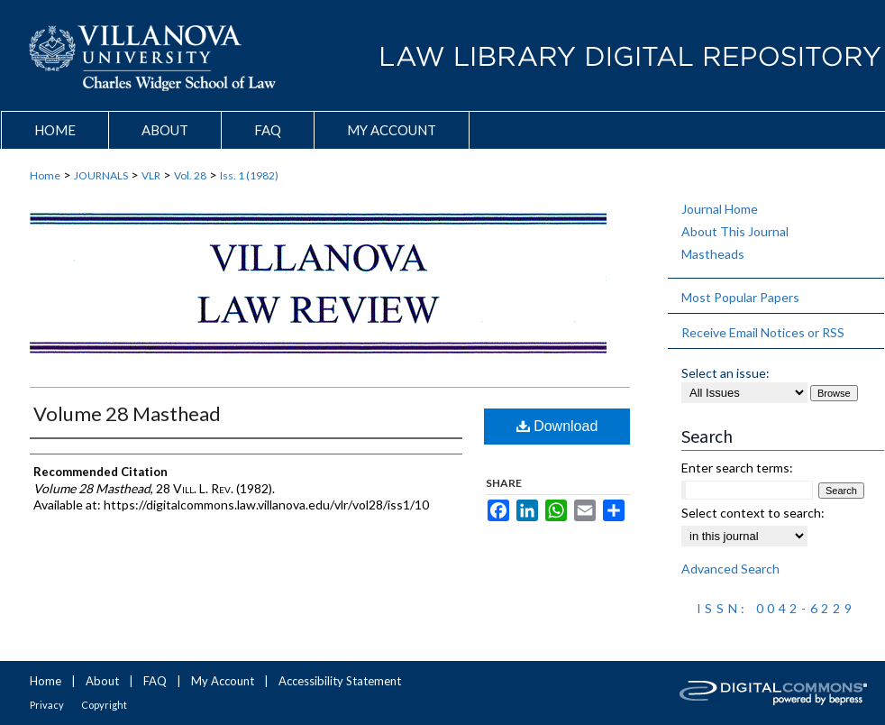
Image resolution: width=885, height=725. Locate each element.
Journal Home (719, 208)
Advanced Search (730, 568)
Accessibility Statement (339, 681)
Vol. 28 (190, 175)
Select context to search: (753, 512)
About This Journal (735, 231)
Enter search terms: (737, 467)
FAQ (155, 681)
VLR (150, 175)
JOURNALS (101, 175)
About (102, 681)
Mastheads (712, 254)
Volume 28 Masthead (127, 413)
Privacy (47, 705)
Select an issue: (725, 373)
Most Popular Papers (740, 297)
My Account (222, 681)
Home (45, 175)
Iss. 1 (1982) (249, 175)
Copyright (104, 705)
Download (557, 426)
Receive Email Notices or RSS (762, 332)
